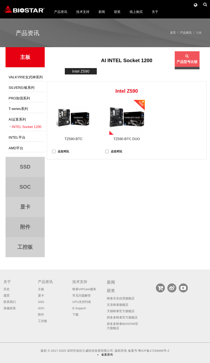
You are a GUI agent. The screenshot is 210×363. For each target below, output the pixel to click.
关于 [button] (155, 12)
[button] (195, 4)
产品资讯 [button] (60, 12)
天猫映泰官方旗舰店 (121, 311)
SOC (41, 308)
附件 (41, 314)
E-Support (79, 308)
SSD (41, 302)
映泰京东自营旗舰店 (121, 298)
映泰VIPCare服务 (84, 289)
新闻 (101, 12)
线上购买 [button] (136, 12)
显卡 (41, 295)
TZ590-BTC (74, 139)
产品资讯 (186, 32)
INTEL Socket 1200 (26, 127)
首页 (173, 32)
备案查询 (107, 354)
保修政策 (9, 308)
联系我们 (9, 302)
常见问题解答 (81, 295)
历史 (6, 289)
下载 (75, 314)
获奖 (117, 12)
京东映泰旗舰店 (117, 304)
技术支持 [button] (82, 12)
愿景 (6, 295)
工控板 (42, 321)
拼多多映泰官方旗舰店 (122, 317)
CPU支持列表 (81, 302)
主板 (41, 289)
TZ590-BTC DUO (126, 139)
